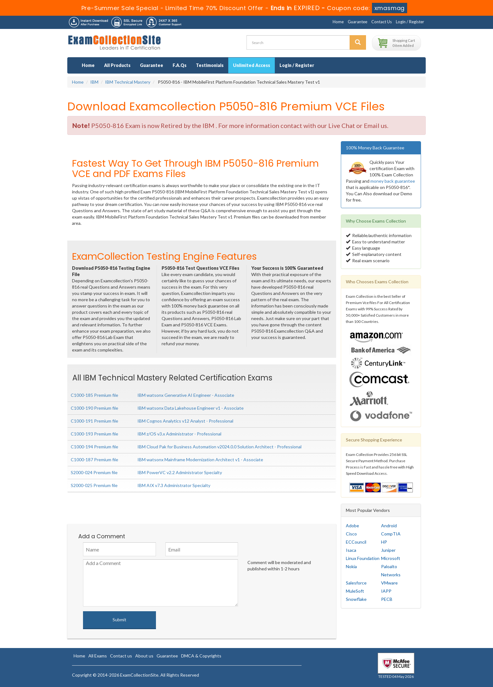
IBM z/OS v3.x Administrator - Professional (179, 433)
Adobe (352, 525)
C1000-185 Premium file (94, 395)
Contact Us (381, 21)
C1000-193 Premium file (94, 433)
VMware (389, 582)
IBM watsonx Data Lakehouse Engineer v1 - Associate (190, 408)
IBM (94, 82)
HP (384, 542)
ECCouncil (356, 542)
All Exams (97, 655)
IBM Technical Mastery (127, 82)
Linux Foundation (362, 558)
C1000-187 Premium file (94, 459)
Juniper (388, 550)
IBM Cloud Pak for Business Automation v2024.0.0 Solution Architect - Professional (219, 446)
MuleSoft (355, 591)
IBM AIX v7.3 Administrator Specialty (173, 485)
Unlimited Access (251, 65)
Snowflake (356, 599)
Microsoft (390, 558)
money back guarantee (392, 181)
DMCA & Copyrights (201, 655)
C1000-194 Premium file (94, 446)
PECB (386, 599)
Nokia (351, 566)
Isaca (351, 550)
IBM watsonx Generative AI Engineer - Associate (185, 395)
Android (389, 525)
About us (144, 655)
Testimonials (210, 65)
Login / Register (410, 21)
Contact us (121, 655)
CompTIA (391, 533)
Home (338, 21)
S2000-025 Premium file (94, 485)
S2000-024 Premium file (94, 472)
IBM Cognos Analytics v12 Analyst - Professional (185, 421)
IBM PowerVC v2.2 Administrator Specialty (179, 472)
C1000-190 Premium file (94, 408)
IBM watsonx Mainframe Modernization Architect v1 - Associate (200, 459)
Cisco (351, 533)
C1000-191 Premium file (94, 421)
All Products (117, 65)
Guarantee (357, 21)
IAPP (386, 591)
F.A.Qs (179, 65)
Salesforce (356, 582)
